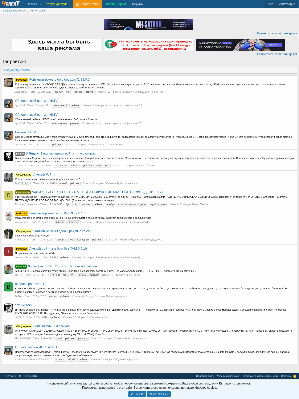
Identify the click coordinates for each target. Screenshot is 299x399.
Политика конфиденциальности (260, 376)
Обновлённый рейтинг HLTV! (37, 101)
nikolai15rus (21, 239)
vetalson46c (21, 222)
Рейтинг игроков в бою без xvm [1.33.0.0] (52, 79)
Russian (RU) (28, 376)
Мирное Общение (145, 165)
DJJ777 (19, 275)
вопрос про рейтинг (29, 284)
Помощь (286, 376)
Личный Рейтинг (36, 174)
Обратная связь (205, 376)
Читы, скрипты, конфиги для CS (123, 105)
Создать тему (89, 4)
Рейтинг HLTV (25, 132)
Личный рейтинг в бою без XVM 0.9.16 (51, 248)
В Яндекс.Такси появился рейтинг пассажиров (55, 153)
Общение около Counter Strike (104, 144)
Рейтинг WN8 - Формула (42, 326)
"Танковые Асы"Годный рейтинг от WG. (53, 231)
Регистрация (38, 10)
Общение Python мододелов (121, 183)
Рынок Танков (200, 204)
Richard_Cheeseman (26, 204)
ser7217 (19, 317)
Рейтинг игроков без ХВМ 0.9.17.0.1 (49, 213)
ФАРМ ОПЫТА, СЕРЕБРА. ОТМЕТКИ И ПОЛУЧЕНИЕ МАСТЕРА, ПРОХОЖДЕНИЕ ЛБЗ (89, 192)
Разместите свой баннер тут (277, 33)
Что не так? (23, 305)
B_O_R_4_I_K (23, 183)
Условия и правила (228, 376)
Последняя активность (15, 10)
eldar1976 (20, 165)
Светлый (9, 376)
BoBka (18, 296)
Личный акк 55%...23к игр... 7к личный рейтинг (56, 266)
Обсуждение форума (125, 359)
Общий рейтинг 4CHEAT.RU (36, 347)
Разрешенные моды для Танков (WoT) (143, 91)
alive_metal (21, 359)
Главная (31, 4)
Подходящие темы (17, 70)
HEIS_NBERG (23, 338)
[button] (40, 4)
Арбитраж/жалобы (97, 317)
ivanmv (19, 257)
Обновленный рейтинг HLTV (36, 115)
